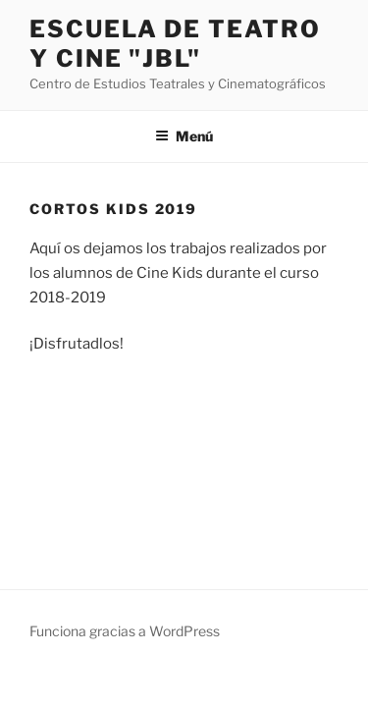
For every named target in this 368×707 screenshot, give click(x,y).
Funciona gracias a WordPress (124, 631)
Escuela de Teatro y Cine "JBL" (175, 44)
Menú (184, 136)
